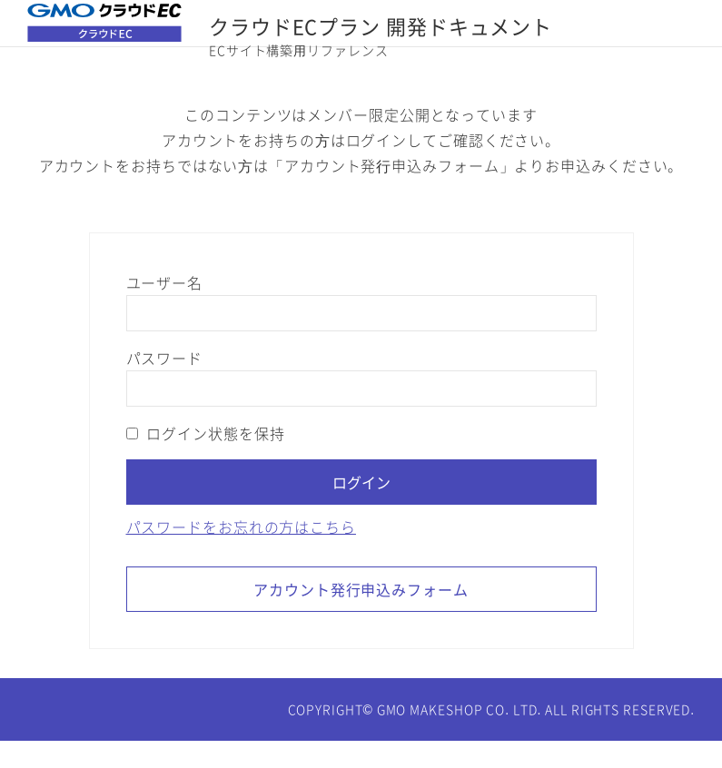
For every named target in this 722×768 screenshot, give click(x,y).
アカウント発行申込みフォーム (361, 616)
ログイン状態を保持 (205, 460)
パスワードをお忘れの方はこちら (241, 554)
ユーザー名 (164, 309)
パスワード (164, 385)
